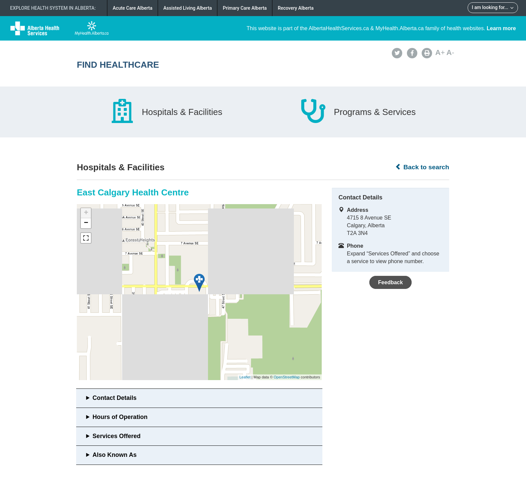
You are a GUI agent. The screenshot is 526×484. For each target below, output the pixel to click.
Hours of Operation (120, 417)
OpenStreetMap (287, 377)
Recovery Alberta (296, 8)
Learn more (501, 28)
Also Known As (115, 454)
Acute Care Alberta (132, 8)
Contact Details (115, 398)
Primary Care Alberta (245, 8)
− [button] (86, 223)
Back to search (422, 167)
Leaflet (245, 377)
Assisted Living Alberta (187, 8)
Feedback (390, 282)
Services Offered (117, 436)
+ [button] (86, 213)
